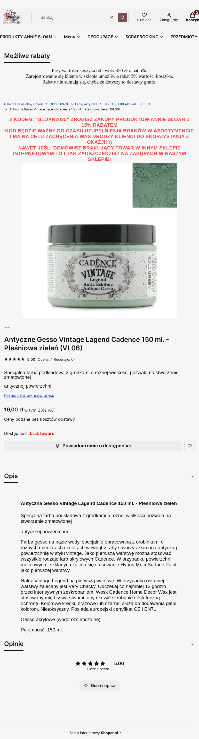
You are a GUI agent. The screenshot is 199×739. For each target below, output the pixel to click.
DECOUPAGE (59, 104)
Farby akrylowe (86, 104)
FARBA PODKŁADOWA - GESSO (127, 104)
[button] (122, 17)
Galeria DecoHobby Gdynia (24, 104)
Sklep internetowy (93, 732)
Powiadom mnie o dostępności (93, 445)
